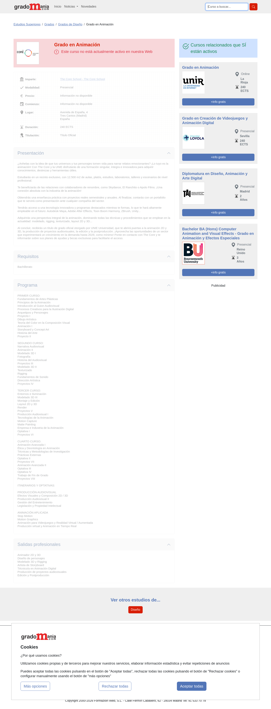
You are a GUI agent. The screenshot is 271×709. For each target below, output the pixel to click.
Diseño (135, 609)
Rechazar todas (115, 686)
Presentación (31, 153)
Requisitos (28, 256)
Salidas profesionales (39, 544)
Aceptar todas (191, 686)
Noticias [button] (70, 6)
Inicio (57, 6)
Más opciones (35, 686)
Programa (27, 285)
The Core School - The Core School (82, 79)
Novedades (88, 6)
